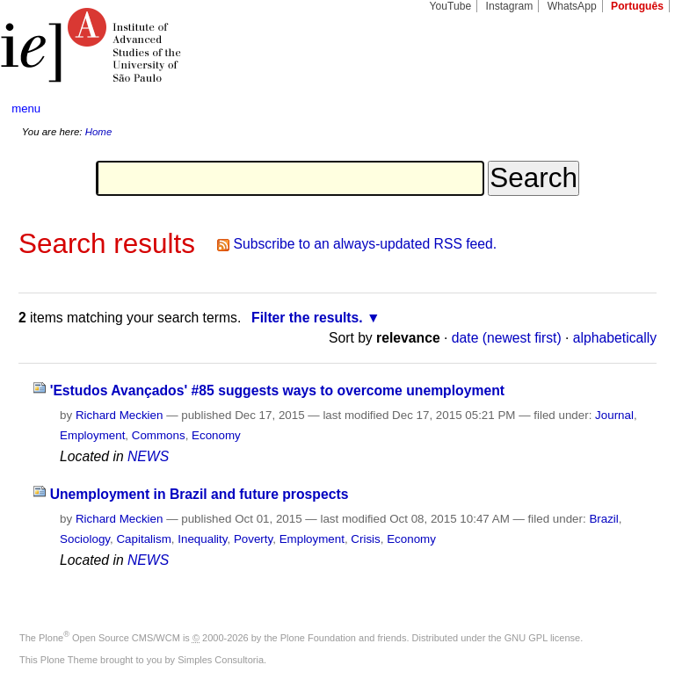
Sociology (85, 539)
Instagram (509, 6)
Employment (92, 435)
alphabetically (615, 337)
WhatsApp (572, 6)
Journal (614, 415)
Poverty (253, 539)
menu (25, 108)
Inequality (202, 539)
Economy (216, 435)
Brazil (603, 518)
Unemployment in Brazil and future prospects (199, 494)
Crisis (365, 539)
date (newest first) (507, 337)
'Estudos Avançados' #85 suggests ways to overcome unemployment (277, 390)
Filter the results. (307, 317)
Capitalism (143, 539)
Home (98, 132)
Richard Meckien (119, 415)
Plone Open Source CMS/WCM (109, 638)
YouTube (451, 6)
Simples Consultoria (221, 659)
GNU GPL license (542, 638)
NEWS (148, 456)
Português (637, 6)
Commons (158, 435)
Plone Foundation (318, 638)
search (627, 109)
